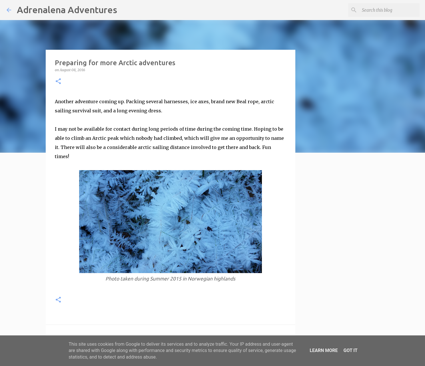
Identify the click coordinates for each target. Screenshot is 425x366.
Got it (350, 350)
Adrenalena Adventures (67, 10)
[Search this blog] (390, 10)
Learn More (324, 350)
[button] (58, 81)
